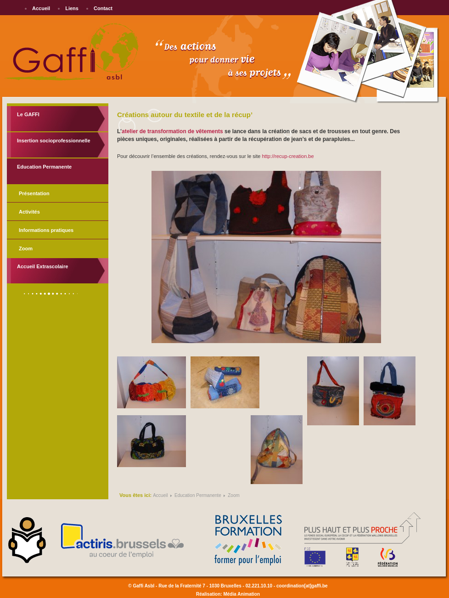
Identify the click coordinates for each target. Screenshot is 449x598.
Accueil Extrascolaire (42, 266)
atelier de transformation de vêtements (172, 131)
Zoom (26, 248)
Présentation (34, 193)
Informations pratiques (46, 230)
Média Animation (241, 594)
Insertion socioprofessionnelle (53, 140)
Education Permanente (44, 166)
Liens (72, 8)
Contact (103, 8)
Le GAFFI (28, 114)
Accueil (41, 8)
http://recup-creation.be (288, 156)
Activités (29, 211)
